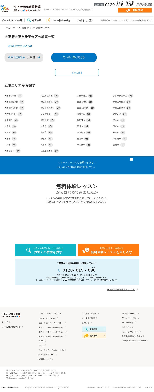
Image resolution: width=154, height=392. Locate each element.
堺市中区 (84, 114)
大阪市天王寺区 (123, 96)
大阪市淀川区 (86, 108)
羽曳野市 (120, 139)
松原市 (119, 132)
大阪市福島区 (50, 96)
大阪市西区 (85, 96)
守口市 (119, 126)
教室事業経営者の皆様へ (142, 20)
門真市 (11, 145)
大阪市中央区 (50, 114)
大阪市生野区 (50, 102)
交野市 (119, 145)
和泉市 (47, 139)
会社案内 (148, 387)
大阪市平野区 (13, 114)
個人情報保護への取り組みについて (127, 387)
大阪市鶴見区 (122, 108)
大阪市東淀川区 (14, 102)
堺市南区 (12, 120)
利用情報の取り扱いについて (97, 387)
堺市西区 (120, 114)
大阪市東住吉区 (51, 108)
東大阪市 (84, 145)
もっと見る (77, 72)
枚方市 (11, 132)
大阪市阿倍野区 (14, 108)
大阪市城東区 (122, 102)
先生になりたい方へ (121, 20)
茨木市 (47, 132)
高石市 (47, 145)
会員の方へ (105, 20)
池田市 (11, 126)
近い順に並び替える (74, 57)
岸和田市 (84, 120)
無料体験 (137, 10)
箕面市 (83, 139)
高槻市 (83, 126)
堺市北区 (48, 120)
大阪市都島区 (13, 96)
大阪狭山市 (13, 151)
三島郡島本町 (50, 151)
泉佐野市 (84, 132)
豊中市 (119, 120)
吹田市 (47, 126)
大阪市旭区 (85, 102)
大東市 (11, 139)
